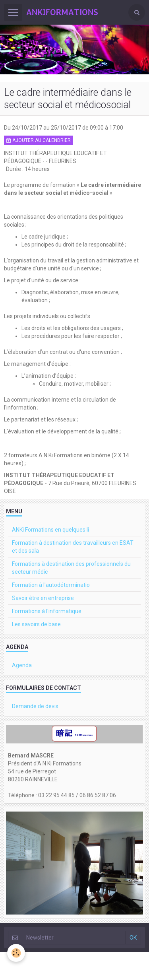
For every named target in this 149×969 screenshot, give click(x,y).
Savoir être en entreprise (43, 598)
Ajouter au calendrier (38, 140)
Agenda (22, 665)
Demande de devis (35, 706)
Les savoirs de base (36, 624)
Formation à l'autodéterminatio (51, 585)
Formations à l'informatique (46, 611)
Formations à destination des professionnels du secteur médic (71, 568)
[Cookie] (16, 953)
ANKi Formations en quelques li (50, 529)
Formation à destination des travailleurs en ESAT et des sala (73, 547)
